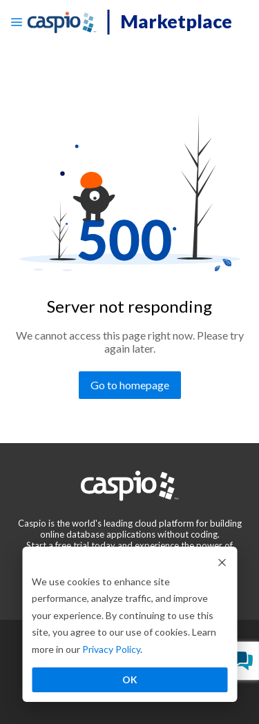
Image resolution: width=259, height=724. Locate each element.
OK (129, 679)
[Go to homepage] (130, 385)
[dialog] (129, 625)
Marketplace (176, 21)
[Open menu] (16, 22)
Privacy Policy (111, 649)
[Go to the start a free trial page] (57, 545)
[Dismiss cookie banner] (222, 562)
